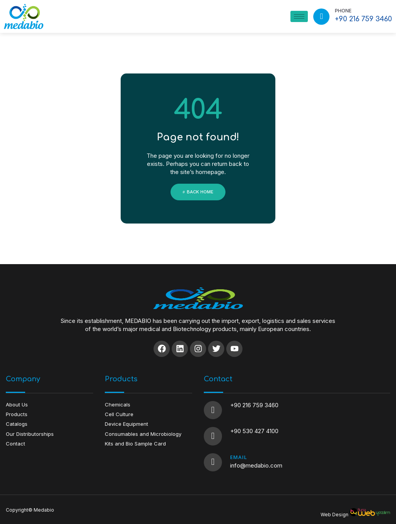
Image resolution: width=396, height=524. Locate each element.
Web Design (334, 509)
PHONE (343, 11)
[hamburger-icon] (299, 16)
